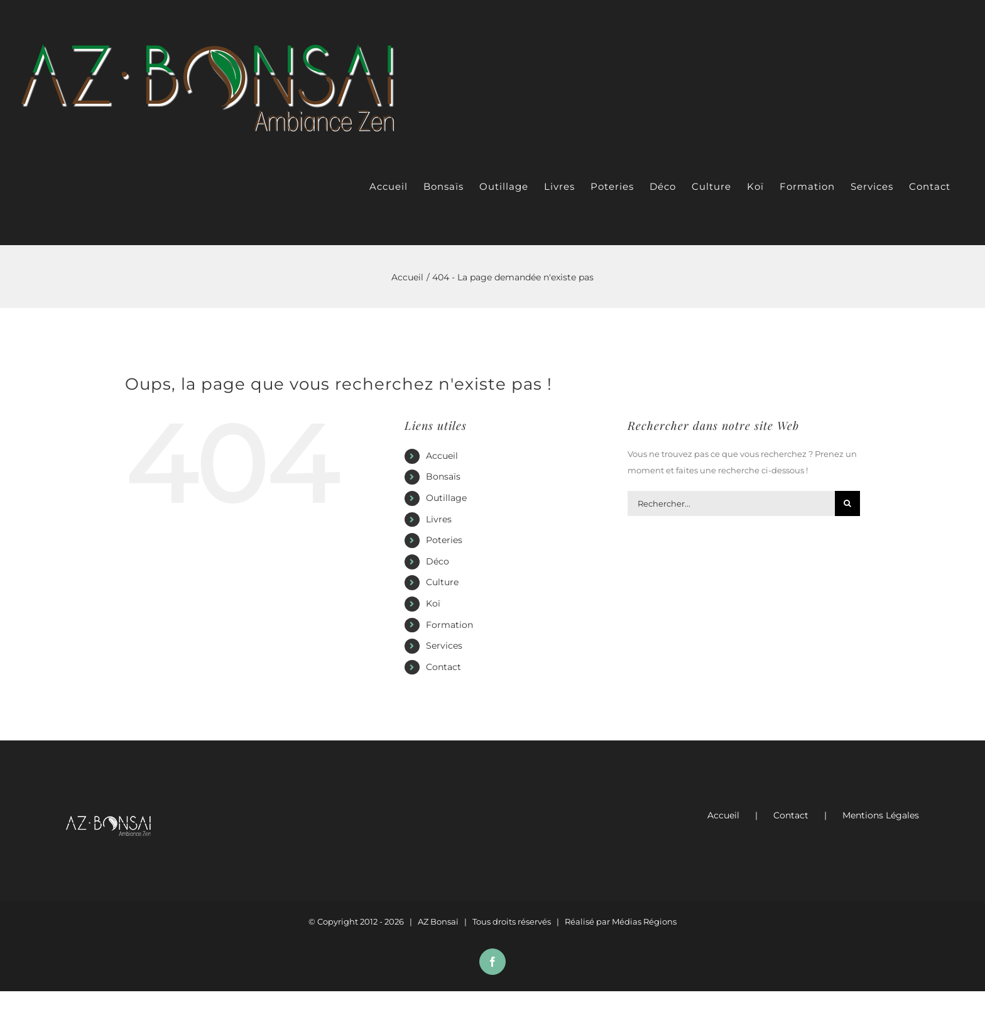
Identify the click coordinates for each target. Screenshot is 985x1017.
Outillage (446, 497)
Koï (433, 603)
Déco (437, 561)
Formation (449, 624)
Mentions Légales (880, 815)
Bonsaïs (443, 476)
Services (444, 645)
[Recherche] (847, 503)
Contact (443, 667)
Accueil (442, 455)
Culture (442, 582)
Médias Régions (644, 921)
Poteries (444, 540)
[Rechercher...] (731, 503)
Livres (439, 519)
